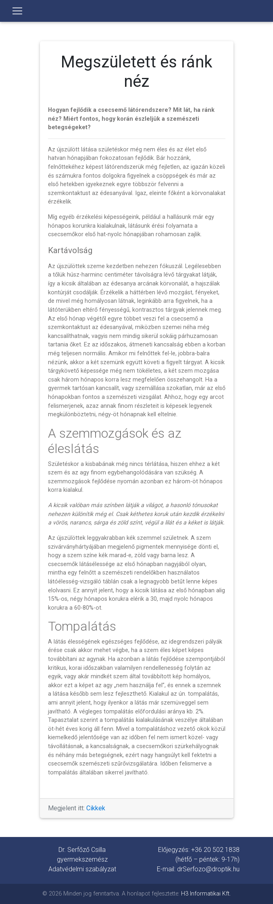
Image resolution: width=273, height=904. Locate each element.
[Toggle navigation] (17, 11)
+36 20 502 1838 (215, 850)
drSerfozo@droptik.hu (208, 869)
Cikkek (95, 808)
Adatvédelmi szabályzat (82, 869)
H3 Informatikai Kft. (206, 893)
